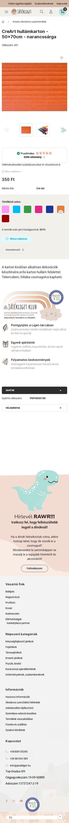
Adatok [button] (10, 390)
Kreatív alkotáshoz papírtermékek (29, 21)
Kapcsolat (62, 3)
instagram (14, 801)
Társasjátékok (14, 652)
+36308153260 (19, 751)
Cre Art (40, 188)
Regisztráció (13, 597)
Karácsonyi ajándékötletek (21, 669)
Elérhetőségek (14, 619)
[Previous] (5, 130)
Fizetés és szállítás (16, 724)
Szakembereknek (44, 3)
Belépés (10, 591)
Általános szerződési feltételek (23, 702)
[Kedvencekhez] (61, 58)
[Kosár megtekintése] (62, 11)
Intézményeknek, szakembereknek (25, 674)
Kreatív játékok (14, 658)
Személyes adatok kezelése (21, 713)
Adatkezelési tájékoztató (19, 707)
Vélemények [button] (13, 408)
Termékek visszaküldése (19, 719)
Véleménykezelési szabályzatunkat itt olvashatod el (31, 164)
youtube (21, 801)
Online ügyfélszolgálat (19, 3)
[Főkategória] (3, 21)
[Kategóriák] (6, 11)
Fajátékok (11, 647)
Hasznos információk (18, 696)
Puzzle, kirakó (13, 663)
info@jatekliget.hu (20, 765)
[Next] (62, 130)
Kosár (9, 608)
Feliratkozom (34, 568)
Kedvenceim (12, 613)
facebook (6, 801)
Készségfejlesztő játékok (19, 641)
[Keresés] (41, 11)
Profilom (10, 602)
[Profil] (51, 11)
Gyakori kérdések (15, 730)
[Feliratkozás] (15, 250)
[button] (34, 87)
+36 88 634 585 (19, 758)
